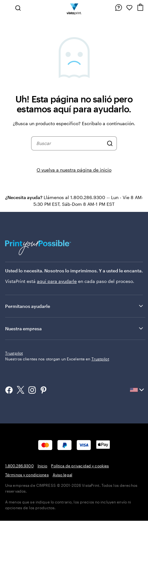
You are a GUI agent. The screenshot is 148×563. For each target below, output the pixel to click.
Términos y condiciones (27, 517)
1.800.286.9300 (19, 508)
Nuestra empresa (74, 328)
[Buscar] (110, 143)
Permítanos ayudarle (74, 306)
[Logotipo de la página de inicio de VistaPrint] (74, 8)
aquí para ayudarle (57, 281)
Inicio (43, 508)
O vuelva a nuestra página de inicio (74, 170)
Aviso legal (62, 517)
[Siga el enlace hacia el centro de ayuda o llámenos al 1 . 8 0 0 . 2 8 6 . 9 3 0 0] (118, 7)
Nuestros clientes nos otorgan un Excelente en (57, 401)
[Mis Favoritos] (129, 7)
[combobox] (69, 143)
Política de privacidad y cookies (80, 508)
